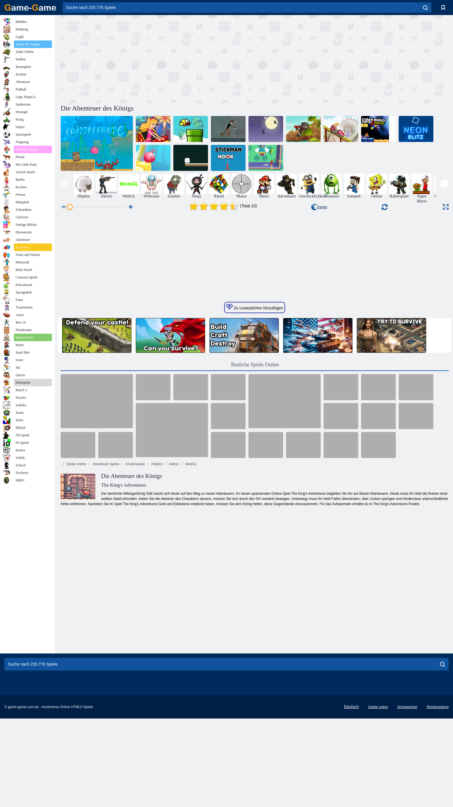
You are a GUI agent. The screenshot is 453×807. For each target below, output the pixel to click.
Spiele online (76, 641)
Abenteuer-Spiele (105, 641)
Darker (319, 207)
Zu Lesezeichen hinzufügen (254, 484)
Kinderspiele (135, 641)
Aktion (173, 641)
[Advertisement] (157, 58)
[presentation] (65, 184)
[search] (425, 7)
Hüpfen (157, 641)
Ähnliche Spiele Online (254, 541)
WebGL (190, 641)
